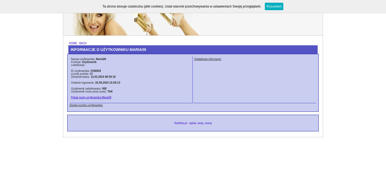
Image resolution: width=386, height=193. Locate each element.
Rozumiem (274, 6)
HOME (73, 43)
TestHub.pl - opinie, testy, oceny (193, 123)
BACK (83, 43)
